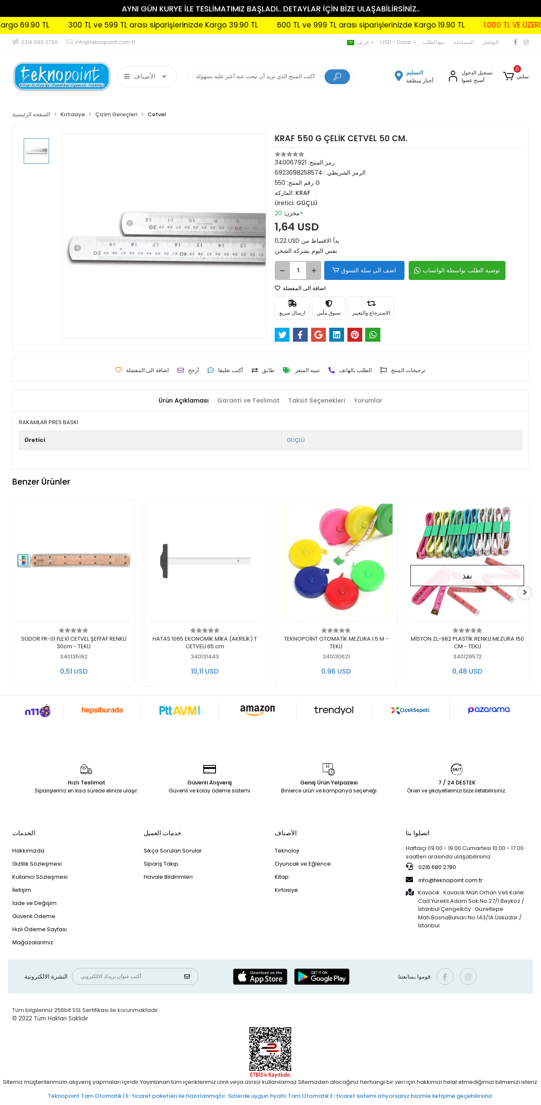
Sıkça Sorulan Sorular (173, 851)
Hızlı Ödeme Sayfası (39, 929)
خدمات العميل (162, 832)
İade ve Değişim (34, 903)
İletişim (21, 890)
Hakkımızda (28, 851)
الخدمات (23, 832)
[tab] (180, 401)
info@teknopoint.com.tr (444, 880)
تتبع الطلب (434, 42)
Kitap (282, 877)
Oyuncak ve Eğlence (303, 864)
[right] (528, 593)
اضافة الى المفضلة (300, 288)
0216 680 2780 (431, 867)
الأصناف (286, 832)
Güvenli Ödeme (33, 916)
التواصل (490, 42)
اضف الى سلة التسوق (363, 270)
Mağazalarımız (32, 942)
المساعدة (464, 42)
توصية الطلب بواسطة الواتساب (453, 270)
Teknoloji (287, 851)
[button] (515, 76)
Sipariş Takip (161, 864)
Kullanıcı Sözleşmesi (40, 877)
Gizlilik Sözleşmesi (37, 864)
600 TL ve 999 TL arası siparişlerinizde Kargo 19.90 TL (400, 25)
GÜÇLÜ (296, 440)
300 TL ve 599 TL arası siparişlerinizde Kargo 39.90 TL (192, 25)
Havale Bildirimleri (168, 877)
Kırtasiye (286, 890)
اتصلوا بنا (417, 832)
